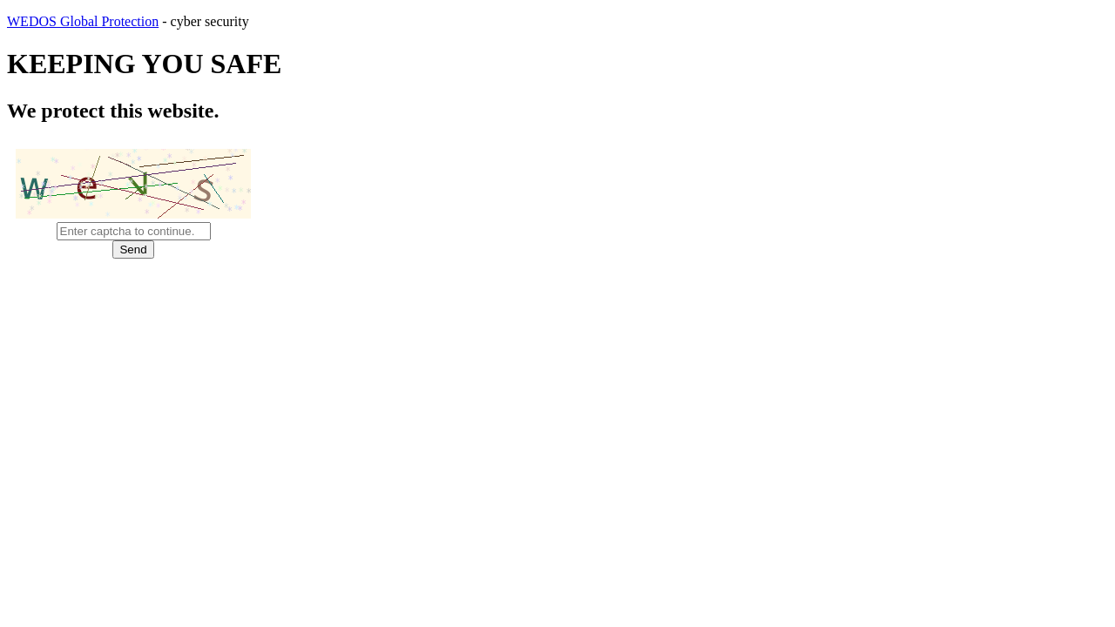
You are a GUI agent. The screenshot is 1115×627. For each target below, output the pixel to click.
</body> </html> (557, 313)
